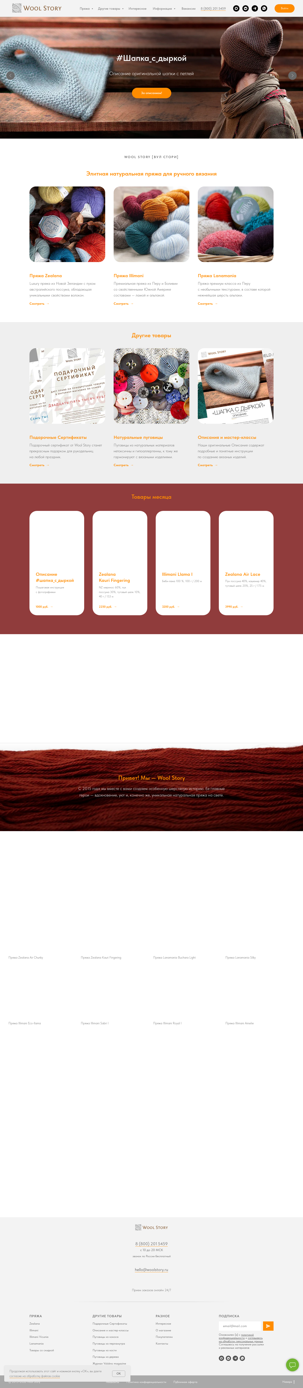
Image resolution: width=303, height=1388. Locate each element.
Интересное (137, 8)
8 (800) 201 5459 (213, 8)
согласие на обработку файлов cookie (34, 1376)
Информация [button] (163, 8)
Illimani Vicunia (38, 1336)
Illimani (33, 1330)
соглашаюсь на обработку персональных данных (241, 1339)
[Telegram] (255, 8)
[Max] (236, 8)
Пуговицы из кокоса (105, 1336)
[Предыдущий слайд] (10, 75)
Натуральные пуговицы (138, 437)
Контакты (162, 1343)
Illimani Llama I (177, 574)
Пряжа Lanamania (217, 275)
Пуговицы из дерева (106, 1356)
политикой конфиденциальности (236, 1336)
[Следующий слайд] (292, 75)
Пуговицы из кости (105, 1350)
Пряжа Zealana (45, 275)
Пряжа (85, 8)
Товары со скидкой (41, 1350)
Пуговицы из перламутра (109, 1343)
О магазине (163, 1330)
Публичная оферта (185, 1382)
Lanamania (36, 1343)
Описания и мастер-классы (227, 437)
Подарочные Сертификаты (58, 437)
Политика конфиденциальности (146, 1382)
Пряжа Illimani (129, 275)
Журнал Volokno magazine (109, 1363)
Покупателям (164, 1336)
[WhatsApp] (264, 8)
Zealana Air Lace (242, 574)
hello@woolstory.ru (151, 1269)
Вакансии (188, 8)
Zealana (34, 1323)
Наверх (288, 1382)
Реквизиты (112, 1382)
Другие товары (109, 8)
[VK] (245, 8)
